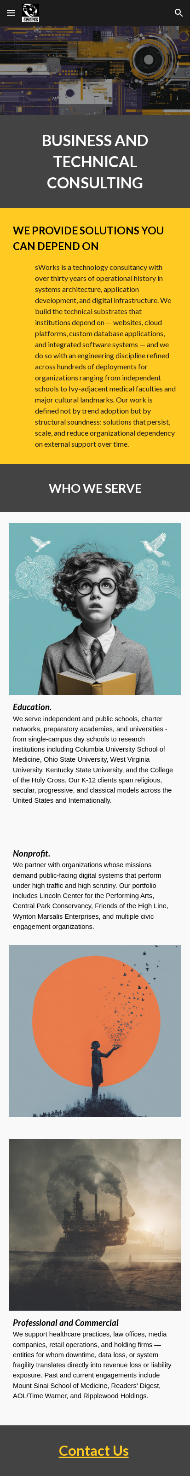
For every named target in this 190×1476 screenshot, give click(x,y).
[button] (11, 12)
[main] (95, 161)
